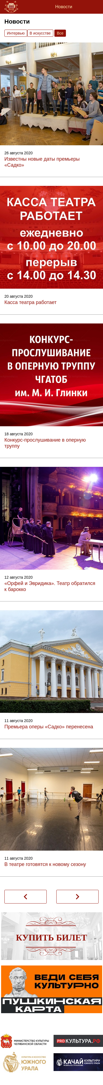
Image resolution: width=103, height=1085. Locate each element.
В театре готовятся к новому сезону (45, 864)
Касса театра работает (30, 302)
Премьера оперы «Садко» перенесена (48, 726)
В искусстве (40, 33)
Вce (60, 33)
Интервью (16, 33)
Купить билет (51, 937)
